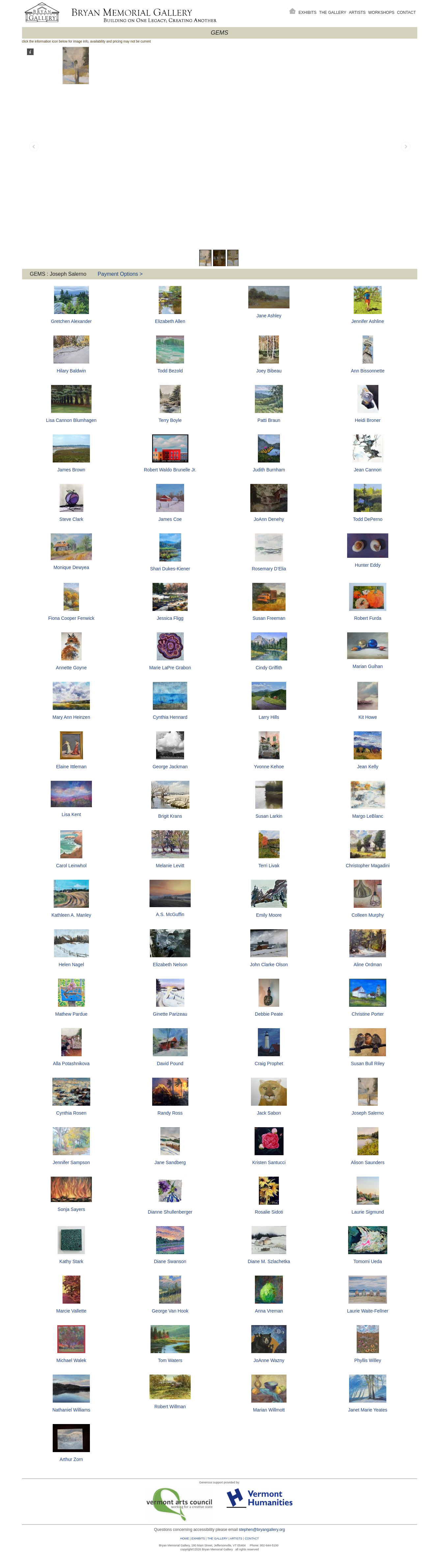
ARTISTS (236, 1538)
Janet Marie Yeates (367, 1409)
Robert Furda (367, 618)
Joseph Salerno (368, 1113)
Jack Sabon (269, 1113)
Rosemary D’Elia (269, 568)
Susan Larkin (269, 816)
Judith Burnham (269, 469)
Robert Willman (170, 1406)
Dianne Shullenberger (170, 1212)
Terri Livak (269, 865)
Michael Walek (71, 1360)
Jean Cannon (367, 469)
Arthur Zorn (71, 1459)
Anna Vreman (269, 1311)
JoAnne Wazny (269, 1360)
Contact (406, 12)
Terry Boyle (169, 420)
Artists (357, 12)
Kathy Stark (71, 1261)
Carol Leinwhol (71, 865)
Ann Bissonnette (368, 370)
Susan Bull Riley (368, 1063)
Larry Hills (269, 717)
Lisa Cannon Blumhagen (71, 420)
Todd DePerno (368, 519)
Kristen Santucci (269, 1162)
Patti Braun (269, 420)
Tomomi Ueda (367, 1261)
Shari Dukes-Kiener (170, 568)
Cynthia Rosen (71, 1113)
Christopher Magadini (368, 865)
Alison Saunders (368, 1162)
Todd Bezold (170, 370)
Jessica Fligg (170, 618)
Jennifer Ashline (367, 321)
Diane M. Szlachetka (269, 1261)
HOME (184, 1538)
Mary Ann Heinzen (71, 717)
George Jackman (170, 766)
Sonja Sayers (71, 1209)
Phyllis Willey (367, 1360)
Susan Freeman (269, 618)
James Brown (71, 469)
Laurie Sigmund (367, 1212)
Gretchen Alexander (71, 321)
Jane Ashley (269, 315)
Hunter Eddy (368, 565)
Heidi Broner (368, 420)
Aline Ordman (368, 964)
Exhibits (307, 12)
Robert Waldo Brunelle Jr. (170, 469)
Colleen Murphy (367, 915)
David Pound (170, 1063)
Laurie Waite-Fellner (368, 1311)
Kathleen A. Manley (71, 915)
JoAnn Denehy (269, 519)
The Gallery (332, 12)
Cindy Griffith (269, 667)
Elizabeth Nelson (170, 964)
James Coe (170, 519)
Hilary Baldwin (71, 370)
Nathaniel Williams (71, 1409)
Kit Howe (367, 717)
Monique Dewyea (71, 567)
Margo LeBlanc (367, 816)
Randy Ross (169, 1113)
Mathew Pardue (71, 1014)
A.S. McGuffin (170, 914)
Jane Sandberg (170, 1162)
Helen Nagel (71, 964)
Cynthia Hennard (170, 717)
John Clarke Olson (269, 964)
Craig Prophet (269, 1063)
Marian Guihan (368, 666)
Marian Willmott (269, 1409)
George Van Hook (170, 1311)
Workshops (381, 12)
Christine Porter (368, 1014)
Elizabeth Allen (170, 321)
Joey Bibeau (269, 370)
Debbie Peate (269, 1014)
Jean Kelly (367, 766)
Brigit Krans (170, 816)
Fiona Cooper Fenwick (71, 618)
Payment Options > (120, 274)
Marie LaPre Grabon (170, 667)
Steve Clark (71, 519)
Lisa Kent (71, 814)
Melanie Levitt (170, 865)
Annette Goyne (71, 667)
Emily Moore (269, 915)
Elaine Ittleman (71, 766)
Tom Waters (170, 1360)
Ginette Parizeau (170, 1014)
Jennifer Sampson (71, 1162)
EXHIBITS (198, 1538)
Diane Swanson (170, 1261)
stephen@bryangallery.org (262, 1529)
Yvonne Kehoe (269, 766)
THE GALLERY (217, 1538)
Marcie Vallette (71, 1311)
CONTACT (252, 1538)
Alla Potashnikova (71, 1063)
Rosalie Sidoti (269, 1212)
